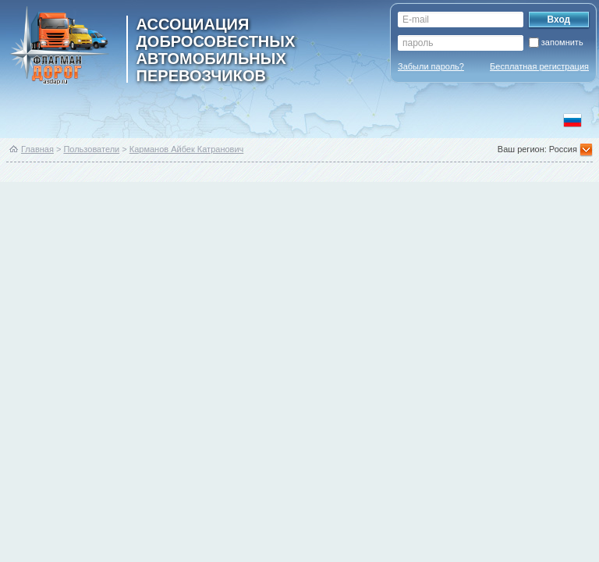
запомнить (562, 42)
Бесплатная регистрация (539, 66)
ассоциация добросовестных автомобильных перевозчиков (216, 49)
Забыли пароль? (431, 66)
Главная (37, 149)
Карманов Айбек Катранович (186, 149)
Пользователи (91, 149)
